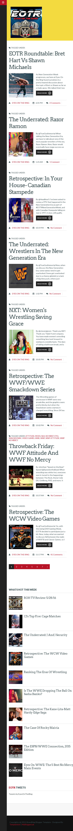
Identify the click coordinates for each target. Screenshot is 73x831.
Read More (44, 93)
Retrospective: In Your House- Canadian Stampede (35, 185)
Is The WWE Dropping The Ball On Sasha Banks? (48, 692)
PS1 (56, 436)
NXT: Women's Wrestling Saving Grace (30, 317)
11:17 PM (40, 554)
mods (38, 436)
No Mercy (50, 436)
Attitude (30, 436)
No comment (56, 228)
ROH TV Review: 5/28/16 (40, 598)
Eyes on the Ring (20, 103)
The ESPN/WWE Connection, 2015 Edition (47, 748)
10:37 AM (40, 495)
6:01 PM (39, 103)
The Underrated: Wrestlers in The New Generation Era (36, 251)
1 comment (55, 162)
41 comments (57, 554)
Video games (28, 438)
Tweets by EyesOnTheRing (20, 794)
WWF (42, 438)
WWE (37, 438)
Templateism (14, 824)
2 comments (55, 103)
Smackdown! (15, 438)
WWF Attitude (52, 438)
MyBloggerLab (28, 824)
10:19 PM (40, 228)
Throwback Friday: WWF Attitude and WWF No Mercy (33, 453)
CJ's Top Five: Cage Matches (42, 616)
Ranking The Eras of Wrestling (45, 672)
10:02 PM (40, 425)
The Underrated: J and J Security (45, 635)
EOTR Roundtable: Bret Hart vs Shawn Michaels (37, 60)
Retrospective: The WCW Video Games (45, 655)
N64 (43, 436)
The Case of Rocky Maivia (41, 727)
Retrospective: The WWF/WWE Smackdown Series (32, 383)
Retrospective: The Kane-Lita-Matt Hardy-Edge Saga (47, 711)
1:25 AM (39, 162)
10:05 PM (40, 359)
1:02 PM (39, 293)
